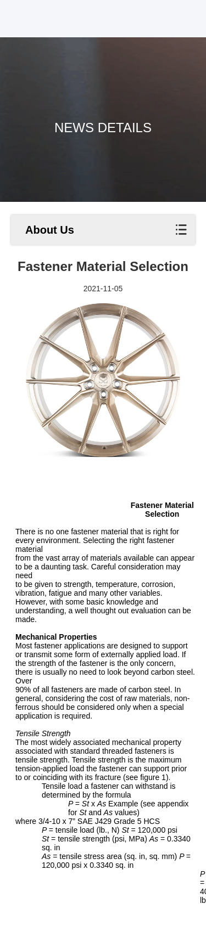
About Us (49, 230)
